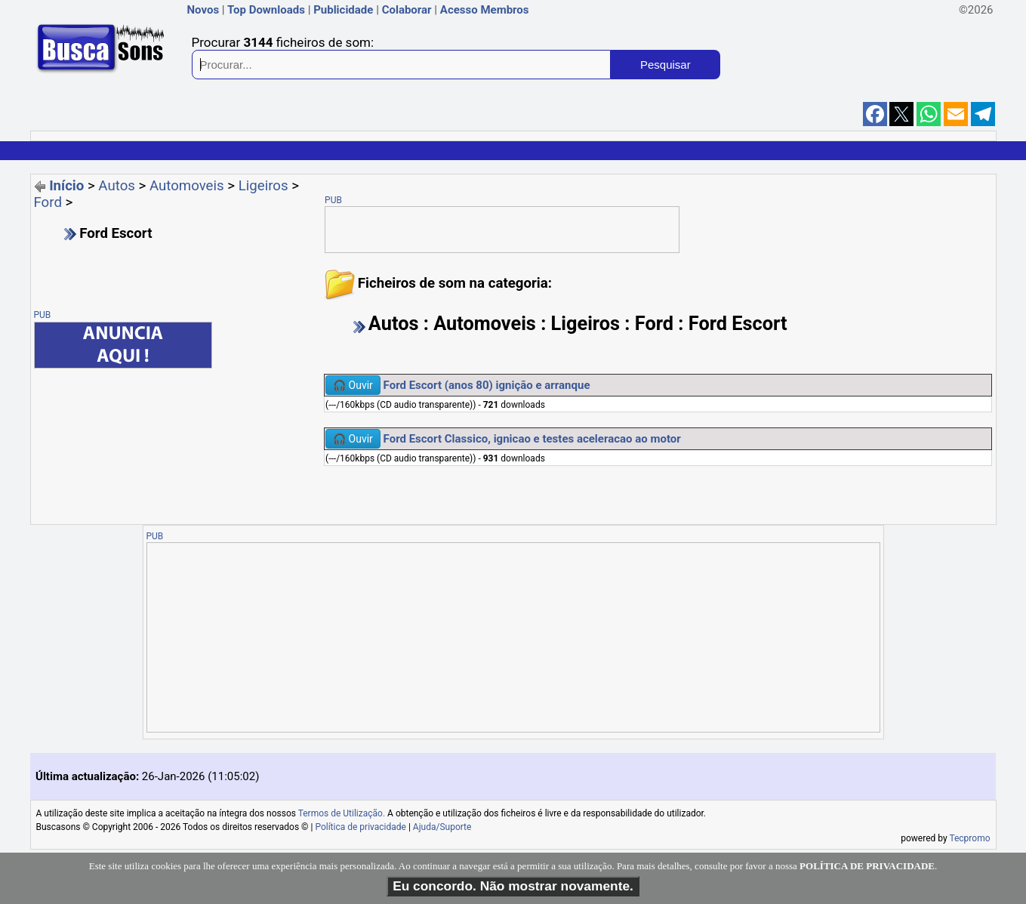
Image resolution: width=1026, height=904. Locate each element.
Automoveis (186, 185)
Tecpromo (969, 838)
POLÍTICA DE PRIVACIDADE (867, 866)
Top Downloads (266, 10)
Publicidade (343, 10)
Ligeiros (263, 185)
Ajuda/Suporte (442, 827)
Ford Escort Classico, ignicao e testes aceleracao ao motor (532, 439)
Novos (203, 10)
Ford (48, 202)
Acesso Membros (484, 10)
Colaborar (407, 10)
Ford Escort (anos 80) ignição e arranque (487, 385)
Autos (116, 185)
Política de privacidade (360, 827)
